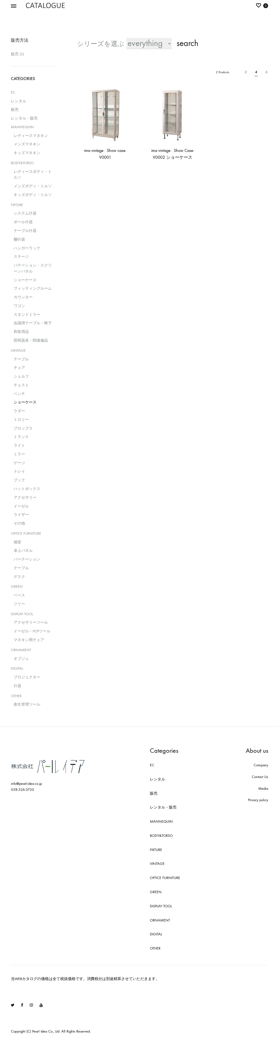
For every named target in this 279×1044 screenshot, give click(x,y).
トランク (21, 436)
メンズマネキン (27, 144)
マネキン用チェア (29, 640)
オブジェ (21, 658)
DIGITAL (17, 668)
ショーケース (25, 280)
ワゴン (19, 306)
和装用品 (21, 331)
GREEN (17, 586)
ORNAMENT (21, 650)
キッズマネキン (27, 153)
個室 (17, 542)
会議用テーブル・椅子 (33, 323)
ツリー (19, 604)
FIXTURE (17, 205)
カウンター (23, 297)
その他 (19, 523)
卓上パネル (23, 550)
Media (263, 788)
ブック (19, 480)
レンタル (18, 101)
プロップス (23, 428)
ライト (19, 445)
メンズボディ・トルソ (33, 186)
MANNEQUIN (22, 127)
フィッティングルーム (33, 288)
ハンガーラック (27, 248)
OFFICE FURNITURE (26, 533)
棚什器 (19, 239)
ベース (19, 595)
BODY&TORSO (22, 163)
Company (261, 765)
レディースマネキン (31, 135)
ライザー (21, 514)
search (187, 43)
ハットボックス (27, 488)
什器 (17, 686)
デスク (19, 576)
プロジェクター (27, 677)
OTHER (16, 696)
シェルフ (21, 376)
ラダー (19, 411)
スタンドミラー (27, 314)
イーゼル (21, 506)
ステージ (21, 256)
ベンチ (19, 393)
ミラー (19, 454)
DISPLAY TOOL (22, 614)
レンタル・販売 (24, 118)
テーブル (21, 359)
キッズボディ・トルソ (33, 194)
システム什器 (25, 213)
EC (13, 92)
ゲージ (19, 463)
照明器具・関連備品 (31, 340)
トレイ (19, 471)
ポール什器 (23, 222)
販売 (15, 54)
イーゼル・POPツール (32, 631)
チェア (19, 367)
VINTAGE (18, 350)
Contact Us (260, 776)
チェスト (21, 385)
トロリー (21, 419)
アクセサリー (25, 497)
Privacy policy (258, 800)
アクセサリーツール (31, 622)
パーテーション (27, 559)
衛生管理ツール (27, 704)
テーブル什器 (25, 230)
